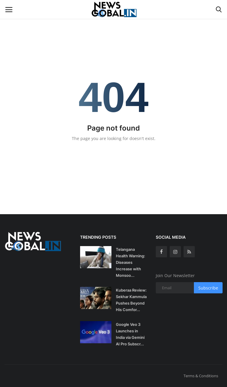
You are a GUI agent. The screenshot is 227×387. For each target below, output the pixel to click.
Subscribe (208, 288)
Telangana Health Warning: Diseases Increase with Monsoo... (130, 262)
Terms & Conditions (201, 375)
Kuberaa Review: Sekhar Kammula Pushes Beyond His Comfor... (131, 300)
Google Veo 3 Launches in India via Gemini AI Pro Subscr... (130, 334)
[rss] (189, 251)
